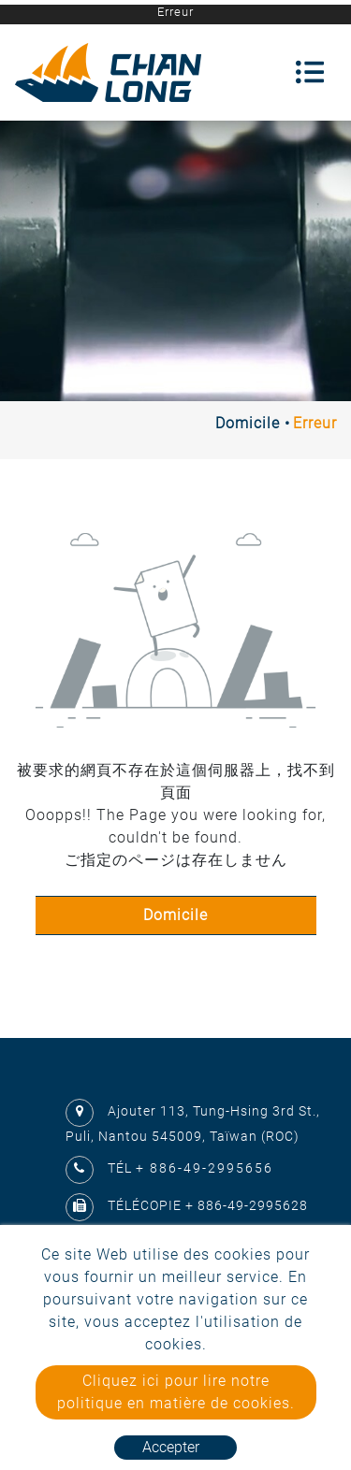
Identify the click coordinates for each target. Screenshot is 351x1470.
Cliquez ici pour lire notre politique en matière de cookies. (176, 1392)
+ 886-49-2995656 (204, 1167)
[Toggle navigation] (310, 72)
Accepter (170, 1447)
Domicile (247, 423)
